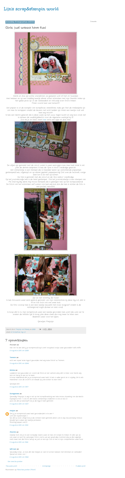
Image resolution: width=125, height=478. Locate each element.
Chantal (13, 432)
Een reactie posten (15, 461)
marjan (12, 411)
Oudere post (80, 466)
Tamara (13, 357)
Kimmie (12, 370)
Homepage (46, 466)
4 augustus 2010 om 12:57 (19, 404)
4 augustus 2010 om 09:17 (19, 387)
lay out (23, 332)
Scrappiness (14, 394)
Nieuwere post (11, 466)
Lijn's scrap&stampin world (31, 9)
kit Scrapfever (15, 332)
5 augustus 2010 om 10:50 (19, 425)
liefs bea (13, 449)
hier (44, 120)
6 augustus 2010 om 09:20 (19, 457)
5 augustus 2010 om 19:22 (19, 442)
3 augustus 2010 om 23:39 (19, 350)
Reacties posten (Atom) (26, 470)
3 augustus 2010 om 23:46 (19, 363)
